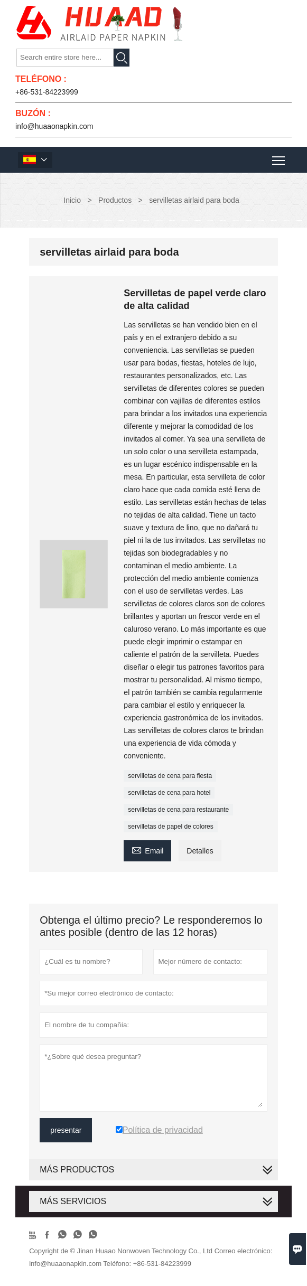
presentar (65, 1130)
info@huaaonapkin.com (54, 126)
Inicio (72, 200)
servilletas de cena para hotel (169, 792)
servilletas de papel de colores (170, 826)
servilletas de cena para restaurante (178, 809)
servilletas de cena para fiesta (170, 776)
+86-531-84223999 (46, 92)
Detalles (200, 851)
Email (147, 849)
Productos (115, 200)
